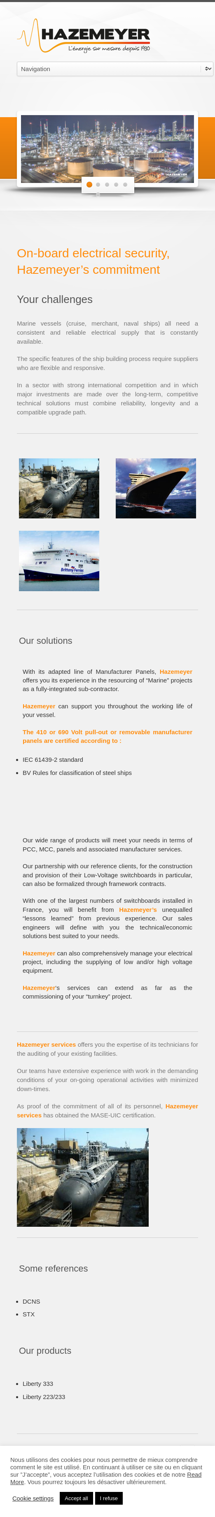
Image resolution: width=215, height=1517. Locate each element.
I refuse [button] (109, 1498)
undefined (115, 69)
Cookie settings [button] (33, 1498)
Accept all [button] (76, 1498)
